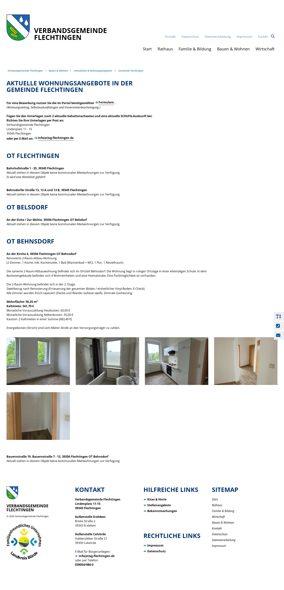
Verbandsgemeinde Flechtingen (32, 516)
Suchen (266, 36)
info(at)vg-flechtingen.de (56, 138)
